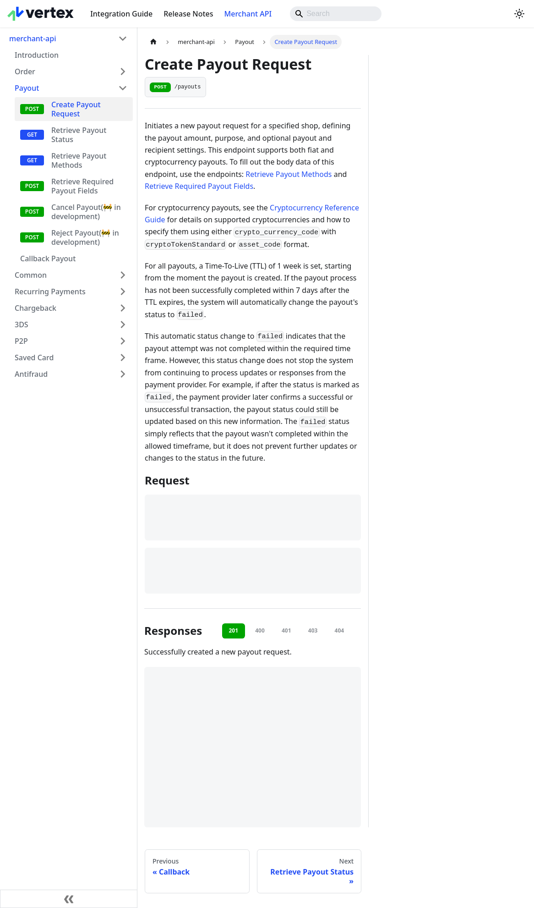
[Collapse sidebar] (68, 899)
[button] (71, 88)
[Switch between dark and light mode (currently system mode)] (519, 13)
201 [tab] (233, 630)
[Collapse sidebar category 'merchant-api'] (123, 38)
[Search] (335, 13)
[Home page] (153, 42)
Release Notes (188, 14)
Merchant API (248, 14)
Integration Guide (121, 14)
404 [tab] (339, 630)
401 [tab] (286, 630)
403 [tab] (313, 630)
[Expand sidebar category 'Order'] (123, 71)
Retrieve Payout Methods (288, 174)
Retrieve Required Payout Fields (199, 186)
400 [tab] (260, 630)
